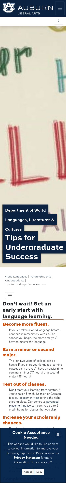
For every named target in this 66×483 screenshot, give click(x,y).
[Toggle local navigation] (58, 21)
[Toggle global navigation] (60, 8)
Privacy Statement (27, 458)
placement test (29, 398)
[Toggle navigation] (9, 295)
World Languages (16, 276)
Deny (39, 471)
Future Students (40, 276)
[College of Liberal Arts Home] (28, 8)
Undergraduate (14, 280)
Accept (28, 471)
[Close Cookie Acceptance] (58, 433)
